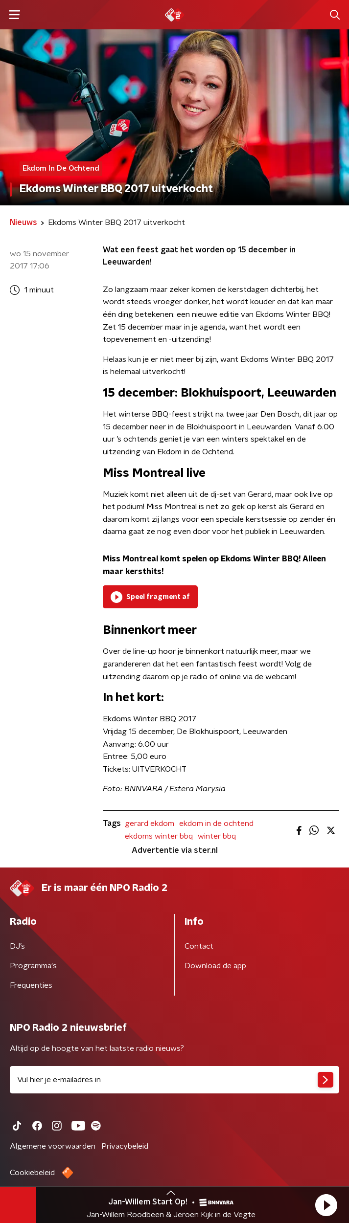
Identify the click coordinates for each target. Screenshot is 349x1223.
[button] (326, 1205)
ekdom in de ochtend (216, 823)
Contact (199, 946)
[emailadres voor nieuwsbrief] (174, 1079)
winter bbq (217, 836)
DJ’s (17, 946)
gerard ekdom (149, 823)
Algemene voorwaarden (52, 1146)
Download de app (215, 966)
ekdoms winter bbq (159, 836)
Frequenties (31, 985)
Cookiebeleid (32, 1173)
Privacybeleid (124, 1146)
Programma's (33, 966)
